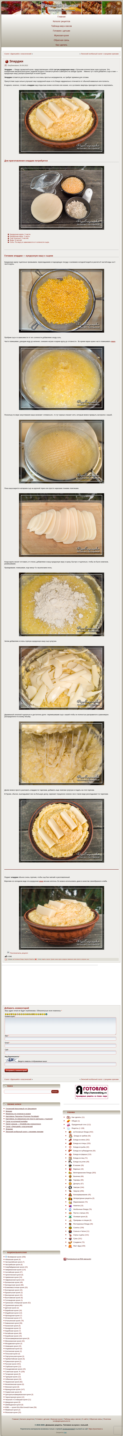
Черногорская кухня (13, 1397)
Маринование (75, 1202)
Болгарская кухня (12, 1290)
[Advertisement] (26, 985)
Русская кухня (10, 1364)
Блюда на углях (76, 1162)
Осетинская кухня (12, 1351)
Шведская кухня (11, 1402)
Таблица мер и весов (61, 26)
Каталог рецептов (61, 21)
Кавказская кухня (12, 1323)
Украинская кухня (12, 1382)
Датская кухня (10, 1308)
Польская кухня (11, 1354)
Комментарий (10, 1016)
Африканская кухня (13, 1280)
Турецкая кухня (11, 1377)
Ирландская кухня (12, 1316)
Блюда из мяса (76, 1140)
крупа (60, 959)
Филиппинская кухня (13, 1384)
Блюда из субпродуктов (79, 1151)
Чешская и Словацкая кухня (16, 1400)
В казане (73, 1165)
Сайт (6, 1050)
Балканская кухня (12, 1282)
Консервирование (77, 1195)
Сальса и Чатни (76, 1231)
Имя (7, 1036)
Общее (71, 1121)
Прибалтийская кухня (13, 1359)
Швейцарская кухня (13, 1405)
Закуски (26, 959)
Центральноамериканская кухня (18, 1394)
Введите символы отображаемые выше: (32, 1061)
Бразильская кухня (12, 1293)
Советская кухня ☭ (12, 1372)
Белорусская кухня (12, 1285)
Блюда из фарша (77, 1154)
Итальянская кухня (12, 1321)
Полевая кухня (76, 1217)
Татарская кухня (11, 1374)
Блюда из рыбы (76, 1147)
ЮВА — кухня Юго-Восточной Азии (19, 1407)
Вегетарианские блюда (79, 1173)
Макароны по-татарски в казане (18, 1114)
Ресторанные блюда (78, 1224)
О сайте (85, 1419)
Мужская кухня (61, 35)
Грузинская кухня (12, 1305)
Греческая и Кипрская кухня (16, 1303)
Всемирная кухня (13, 1257)
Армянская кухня (12, 1277)
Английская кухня (12, 1272)
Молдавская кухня (12, 1343)
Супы (72, 1239)
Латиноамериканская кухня (16, 1338)
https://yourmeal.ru (96, 1429)
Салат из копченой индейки (17, 1121)
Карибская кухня (11, 1331)
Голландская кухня (12, 1300)
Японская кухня (11, 1412)
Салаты (73, 1228)
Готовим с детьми (61, 31)
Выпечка (73, 1176)
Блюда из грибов (77, 1136)
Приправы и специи (78, 1220)
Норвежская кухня (12, 1349)
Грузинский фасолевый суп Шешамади (21, 1109)
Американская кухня (13, 1270)
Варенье (73, 1169)
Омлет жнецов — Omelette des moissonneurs (23, 1124)
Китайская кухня (11, 1333)
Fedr (65, 1432)
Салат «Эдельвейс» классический (17, 54)
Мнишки (9, 1111)
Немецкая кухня (11, 1346)
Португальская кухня (13, 1356)
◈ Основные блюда (18, 959)
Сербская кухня (11, 1367)
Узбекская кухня (11, 1379)
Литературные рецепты (79, 1198)
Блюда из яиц (75, 1158)
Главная (61, 17)
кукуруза (64, 959)
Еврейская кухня (11, 1310)
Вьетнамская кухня (12, 1298)
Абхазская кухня (11, 1259)
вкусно (48, 959)
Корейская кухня (11, 1336)
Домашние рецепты (61, 5)
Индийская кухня (12, 1313)
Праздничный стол (75, 1125)
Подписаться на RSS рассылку (79, 1259)
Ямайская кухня (11, 1410)
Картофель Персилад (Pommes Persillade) (22, 1116)
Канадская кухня (11, 1328)
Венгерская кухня (12, 1295)
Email (7, 1043)
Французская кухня (12, 1389)
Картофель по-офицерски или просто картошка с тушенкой (29, 1119)
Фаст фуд (74, 1246)
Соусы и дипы (75, 1235)
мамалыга (70, 959)
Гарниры (73, 1180)
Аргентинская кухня (13, 1275)
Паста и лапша (76, 1213)
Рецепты (31, 959)
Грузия (52, 959)
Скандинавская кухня (13, 1369)
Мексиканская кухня (13, 1341)
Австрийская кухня (12, 1265)
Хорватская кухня (12, 1392)
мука (75, 959)
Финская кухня (11, 1387)
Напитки (73, 1206)
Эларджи (9, 1129)
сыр (88, 959)
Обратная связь (61, 40)
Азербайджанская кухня (14, 1267)
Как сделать (61, 45)
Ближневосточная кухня (14, 1287)
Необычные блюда (77, 1209)
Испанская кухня (11, 1318)
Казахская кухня (11, 1326)
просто (79, 959)
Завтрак (73, 1187)
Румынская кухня (12, 1361)
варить (44, 959)
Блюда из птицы (76, 1143)
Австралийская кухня (13, 1262)
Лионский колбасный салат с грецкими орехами (100, 54)
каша (56, 959)
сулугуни (83, 959)
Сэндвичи (74, 1242)
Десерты (73, 1184)
